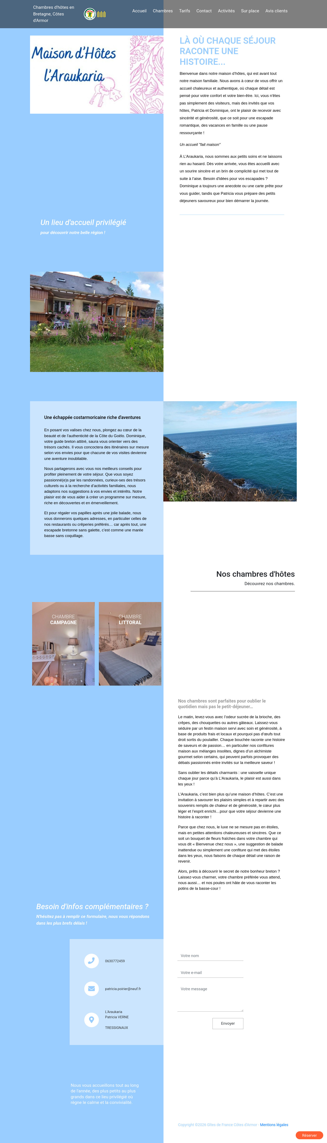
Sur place (250, 10)
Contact (204, 10)
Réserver (309, 1135)
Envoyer (228, 1023)
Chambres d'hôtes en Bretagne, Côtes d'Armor (53, 14)
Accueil (139, 10)
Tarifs (184, 10)
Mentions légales (274, 1125)
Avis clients (276, 10)
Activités (226, 10)
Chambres (163, 10)
